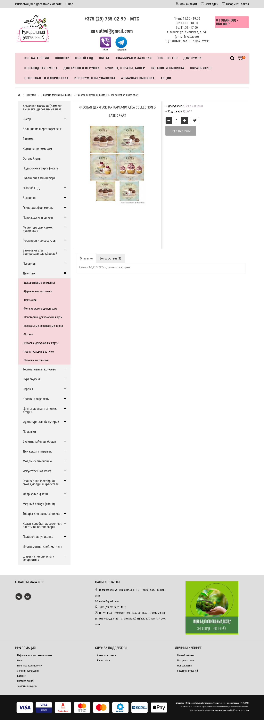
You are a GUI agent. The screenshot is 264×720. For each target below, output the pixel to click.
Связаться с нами (106, 655)
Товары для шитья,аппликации (44, 514)
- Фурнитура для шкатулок (38, 351)
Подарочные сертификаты (41, 168)
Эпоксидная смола (41, 68)
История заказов (186, 660)
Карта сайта (103, 660)
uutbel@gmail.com (114, 31)
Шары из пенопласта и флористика (38, 558)
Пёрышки (29, 432)
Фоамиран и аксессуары (39, 240)
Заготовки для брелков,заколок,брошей (40, 252)
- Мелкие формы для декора (40, 308)
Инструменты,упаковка (94, 78)
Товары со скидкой (27, 686)
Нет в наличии (181, 131)
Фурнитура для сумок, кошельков (38, 229)
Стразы (28, 389)
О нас (69, 4)
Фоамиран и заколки (133, 58)
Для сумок (192, 58)
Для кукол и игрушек (82, 68)
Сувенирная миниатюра (39, 178)
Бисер (27, 119)
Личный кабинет (185, 655)
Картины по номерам (37, 149)
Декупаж (29, 273)
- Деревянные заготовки (37, 291)
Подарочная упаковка (38, 537)
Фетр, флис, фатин (35, 494)
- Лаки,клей (29, 300)
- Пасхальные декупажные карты (43, 325)
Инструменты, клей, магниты (43, 547)
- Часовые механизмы (36, 360)
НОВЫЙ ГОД (31, 188)
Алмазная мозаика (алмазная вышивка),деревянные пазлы (43, 107)
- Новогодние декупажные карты (43, 317)
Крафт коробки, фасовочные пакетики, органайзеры (42, 525)
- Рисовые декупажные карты (41, 343)
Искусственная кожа (37, 471)
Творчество (167, 58)
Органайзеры (32, 158)
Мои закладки (184, 665)
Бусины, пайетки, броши (39, 441)
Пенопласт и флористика (46, 78)
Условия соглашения (28, 670)
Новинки (62, 58)
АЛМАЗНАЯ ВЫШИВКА (138, 78)
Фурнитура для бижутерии (41, 422)
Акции (165, 78)
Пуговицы (29, 263)
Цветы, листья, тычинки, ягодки (40, 410)
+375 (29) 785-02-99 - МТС (112, 19)
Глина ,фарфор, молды (38, 208)
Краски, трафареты (36, 399)
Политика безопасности (29, 665)
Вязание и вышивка (167, 68)
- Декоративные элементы (39, 282)
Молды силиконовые (37, 461)
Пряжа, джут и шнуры (38, 217)
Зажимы (28, 139)
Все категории (36, 58)
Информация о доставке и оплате (38, 4)
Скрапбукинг (201, 68)
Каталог (21, 675)
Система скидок (25, 681)
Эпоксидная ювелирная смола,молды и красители (41, 482)
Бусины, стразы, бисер (125, 68)
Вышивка (29, 198)
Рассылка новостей (187, 670)
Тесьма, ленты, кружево (39, 369)
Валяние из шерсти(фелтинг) (43, 129)
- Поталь (28, 334)
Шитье (104, 58)
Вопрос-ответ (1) (110, 258)
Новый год (84, 58)
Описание (86, 258)
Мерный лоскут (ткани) (39, 504)
